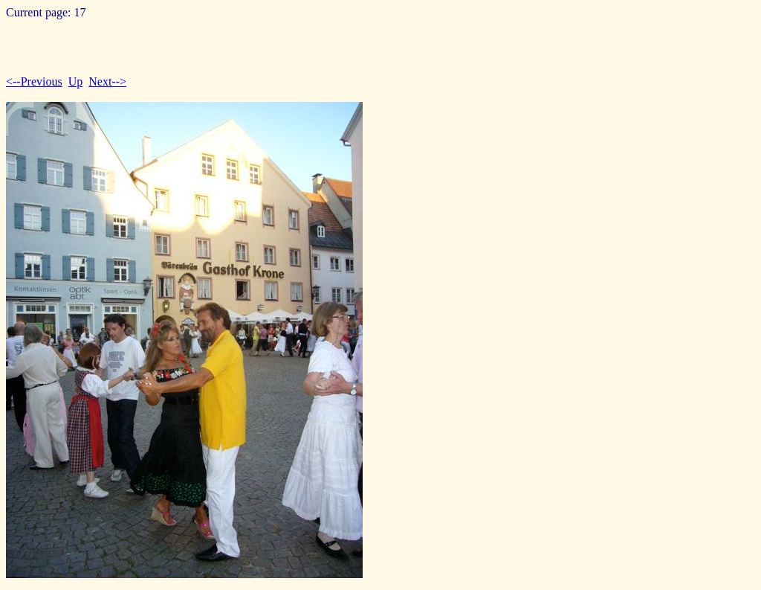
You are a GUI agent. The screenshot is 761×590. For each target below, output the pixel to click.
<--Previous (34, 81)
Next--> (107, 81)
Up (75, 81)
